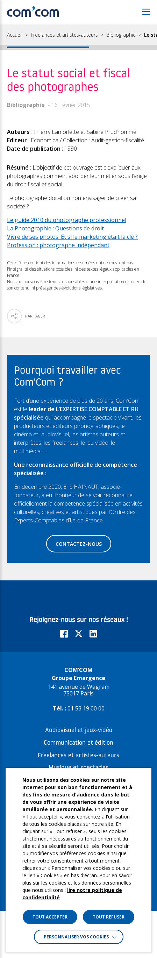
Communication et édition (78, 743)
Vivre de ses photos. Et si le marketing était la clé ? (72, 237)
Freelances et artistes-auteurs (64, 35)
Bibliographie (121, 35)
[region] (78, 37)
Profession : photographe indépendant (58, 245)
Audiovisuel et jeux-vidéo (78, 730)
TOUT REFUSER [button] (108, 917)
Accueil (14, 35)
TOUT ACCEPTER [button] (50, 917)
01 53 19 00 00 (86, 708)
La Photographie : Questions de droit (55, 228)
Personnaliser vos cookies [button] (76, 937)
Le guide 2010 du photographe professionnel (66, 220)
